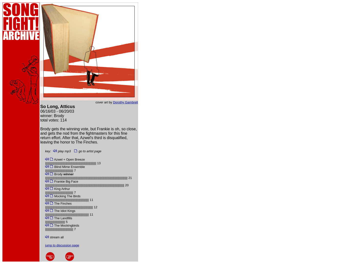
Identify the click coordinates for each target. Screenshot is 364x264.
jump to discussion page (62, 245)
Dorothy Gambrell (125, 102)
